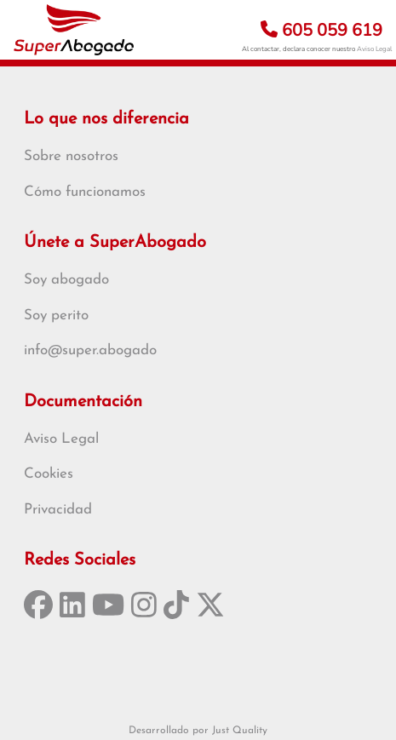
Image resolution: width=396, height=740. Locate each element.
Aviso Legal (374, 49)
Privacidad (58, 509)
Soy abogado (66, 279)
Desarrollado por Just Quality (198, 731)
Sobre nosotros (71, 156)
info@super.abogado (90, 350)
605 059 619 (321, 30)
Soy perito (56, 315)
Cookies (48, 474)
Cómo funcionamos (85, 192)
